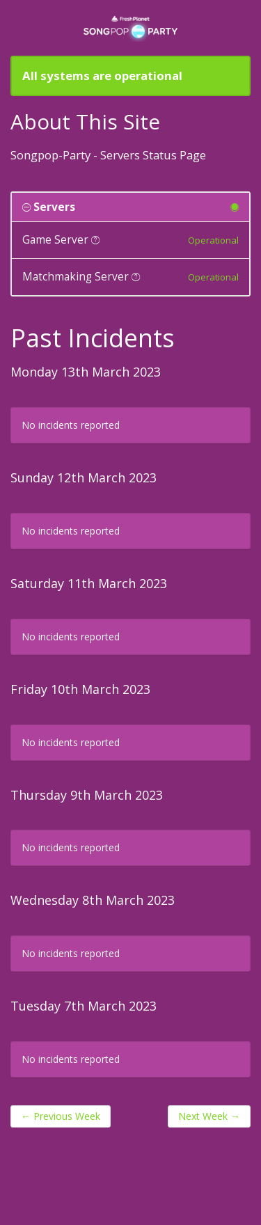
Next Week (209, 1116)
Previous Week (60, 1116)
